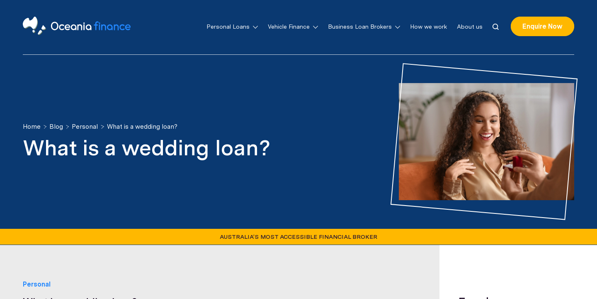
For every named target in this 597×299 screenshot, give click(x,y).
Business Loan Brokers (364, 26)
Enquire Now (542, 26)
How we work (428, 26)
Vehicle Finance (293, 26)
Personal (37, 284)
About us (470, 26)
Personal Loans (232, 26)
